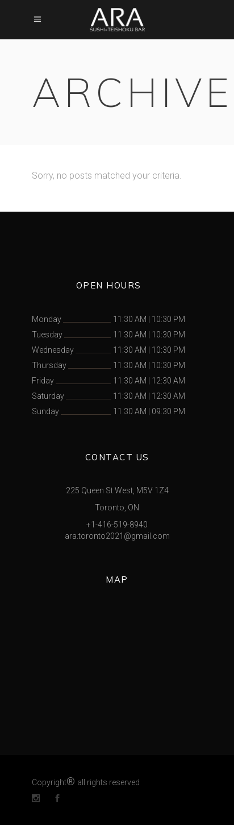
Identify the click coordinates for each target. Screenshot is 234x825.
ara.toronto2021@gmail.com (117, 536)
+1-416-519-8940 (117, 524)
